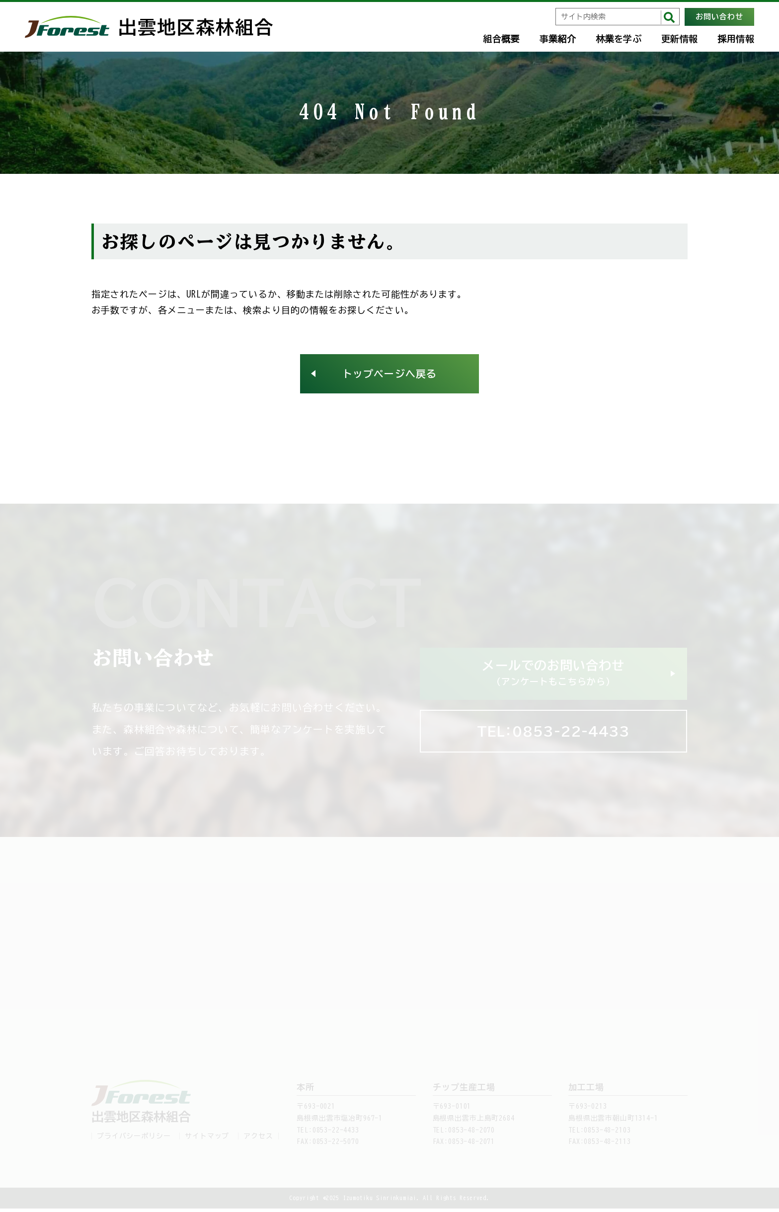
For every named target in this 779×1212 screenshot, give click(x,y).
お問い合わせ (719, 16)
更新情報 (679, 38)
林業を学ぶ (618, 38)
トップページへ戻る (389, 375)
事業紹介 (558, 38)
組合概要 (501, 38)
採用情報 (736, 38)
